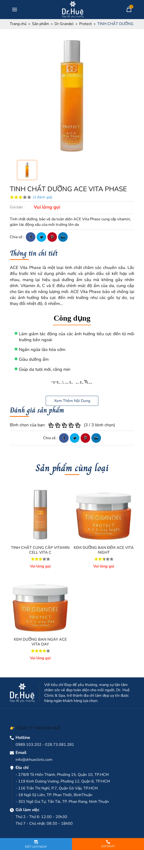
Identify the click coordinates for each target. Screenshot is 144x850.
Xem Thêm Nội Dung (72, 400)
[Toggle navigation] (14, 9)
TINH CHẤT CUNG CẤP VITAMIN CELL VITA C (40, 550)
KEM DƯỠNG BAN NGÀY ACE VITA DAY (40, 642)
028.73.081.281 (59, 744)
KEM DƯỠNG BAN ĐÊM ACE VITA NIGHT (104, 550)
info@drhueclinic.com (34, 759)
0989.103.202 (28, 744)
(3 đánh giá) (42, 197)
